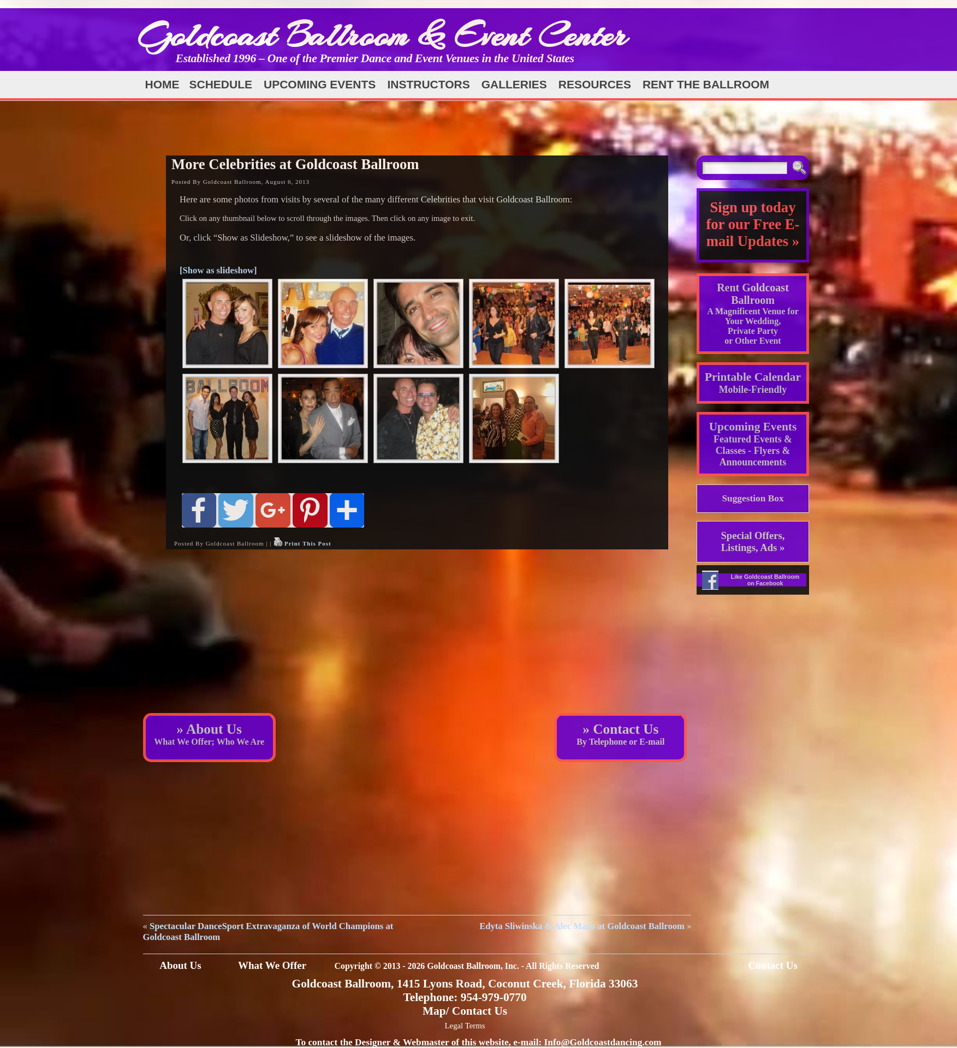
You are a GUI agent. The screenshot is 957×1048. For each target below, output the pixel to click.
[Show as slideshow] (218, 270)
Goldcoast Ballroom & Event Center (382, 35)
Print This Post (307, 543)
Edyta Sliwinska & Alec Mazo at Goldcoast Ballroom (582, 926)
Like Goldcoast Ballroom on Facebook (765, 579)
